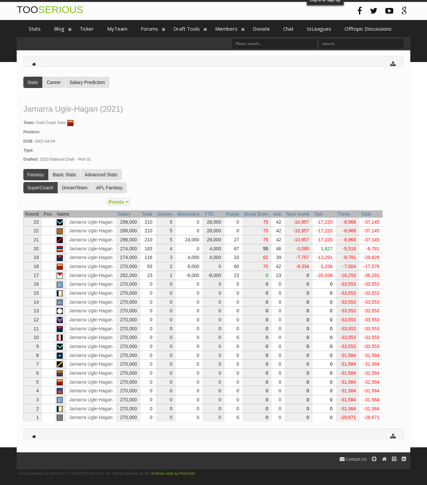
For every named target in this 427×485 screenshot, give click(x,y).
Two (318, 214)
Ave (277, 214)
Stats (32, 82)
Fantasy (35, 174)
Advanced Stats (101, 174)
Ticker (87, 28)
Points (232, 214)
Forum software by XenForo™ (64, 473)
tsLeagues (319, 28)
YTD (209, 214)
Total (147, 214)
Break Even (256, 214)
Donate (261, 28)
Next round (297, 214)
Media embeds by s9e (132, 473)
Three (344, 214)
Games (164, 214)
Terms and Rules (395, 473)
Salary (124, 214)
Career (54, 82)
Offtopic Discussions (368, 28)
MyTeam (117, 28)
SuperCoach (40, 187)
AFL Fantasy (109, 187)
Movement (188, 214)
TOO (50, 9)
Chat (288, 28)
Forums (149, 28)
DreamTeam (74, 187)
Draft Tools (186, 28)
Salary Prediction (87, 82)
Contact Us (353, 459)
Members (226, 28)
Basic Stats (64, 174)
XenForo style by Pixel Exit (172, 473)
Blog (59, 28)
